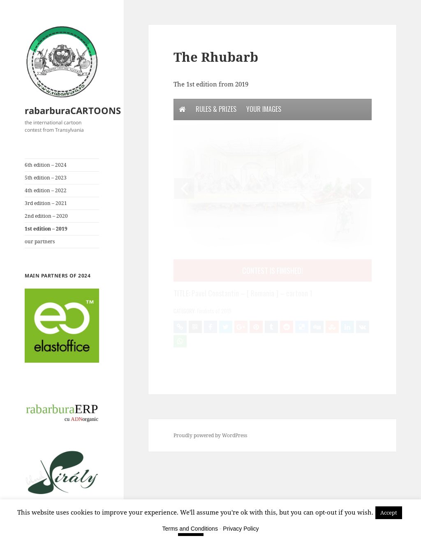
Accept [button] (388, 512)
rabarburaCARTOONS (73, 110)
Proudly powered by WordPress (210, 435)
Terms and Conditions (190, 528)
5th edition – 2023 (46, 177)
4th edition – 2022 (46, 190)
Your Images (263, 109)
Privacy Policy (241, 528)
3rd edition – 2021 (46, 203)
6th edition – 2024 (46, 164)
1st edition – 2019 (46, 228)
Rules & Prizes (216, 109)
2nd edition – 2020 (46, 215)
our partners (40, 241)
